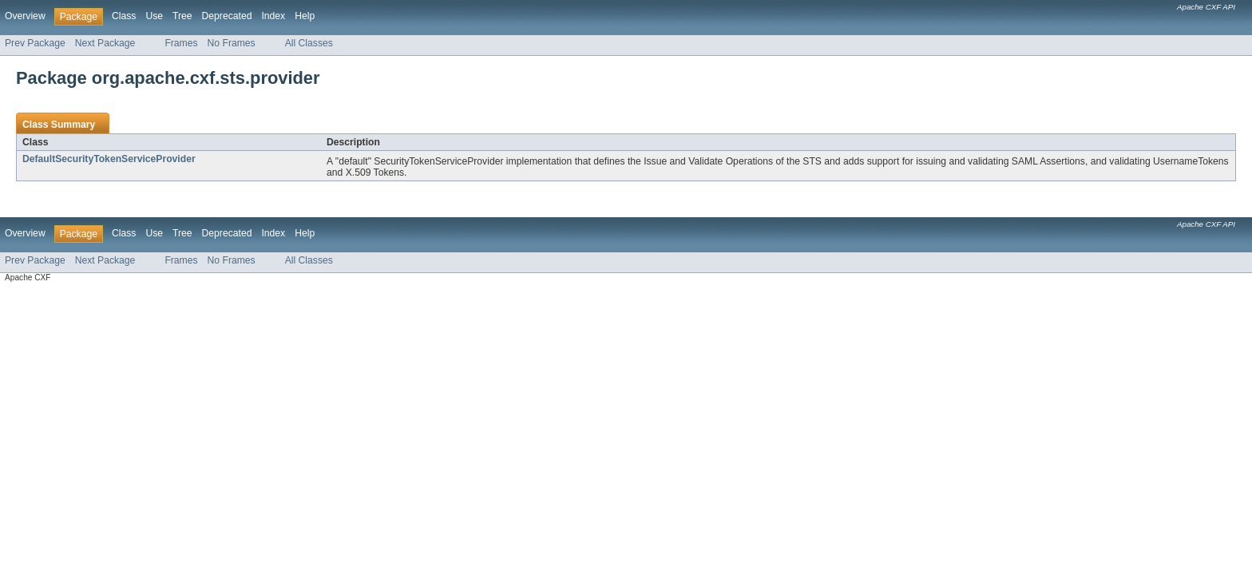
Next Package (105, 43)
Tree (182, 16)
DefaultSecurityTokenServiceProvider (109, 159)
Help (305, 16)
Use (154, 16)
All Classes (309, 43)
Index (273, 16)
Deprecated (227, 16)
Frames (180, 43)
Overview (25, 16)
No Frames (232, 43)
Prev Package (35, 43)
